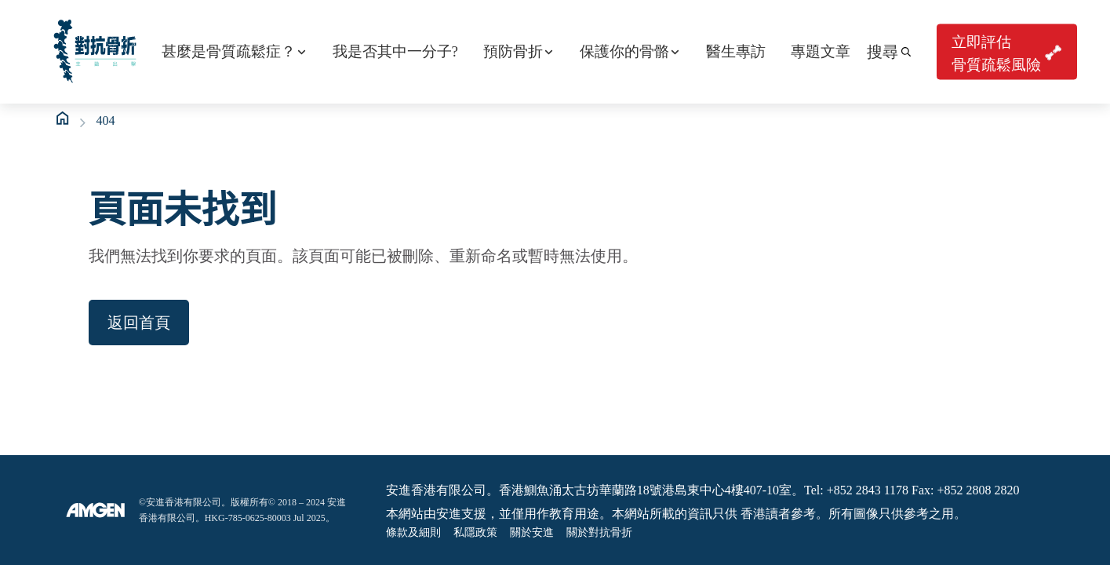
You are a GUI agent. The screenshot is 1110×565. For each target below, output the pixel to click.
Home (63, 118)
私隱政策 (475, 532)
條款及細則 (413, 532)
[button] (889, 52)
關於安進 (532, 532)
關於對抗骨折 (599, 532)
